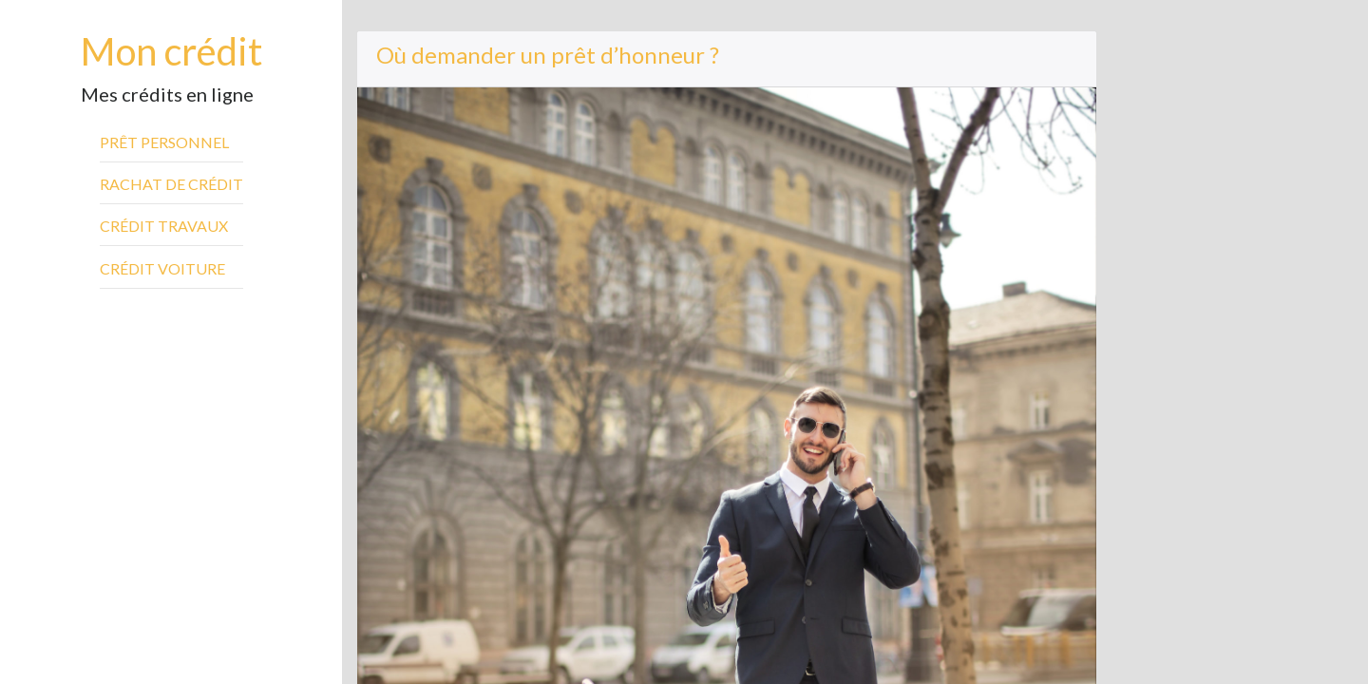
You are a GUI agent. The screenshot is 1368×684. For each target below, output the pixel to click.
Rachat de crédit (171, 184)
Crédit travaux (164, 226)
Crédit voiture (162, 268)
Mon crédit (171, 51)
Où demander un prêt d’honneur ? (547, 54)
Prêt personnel (164, 142)
